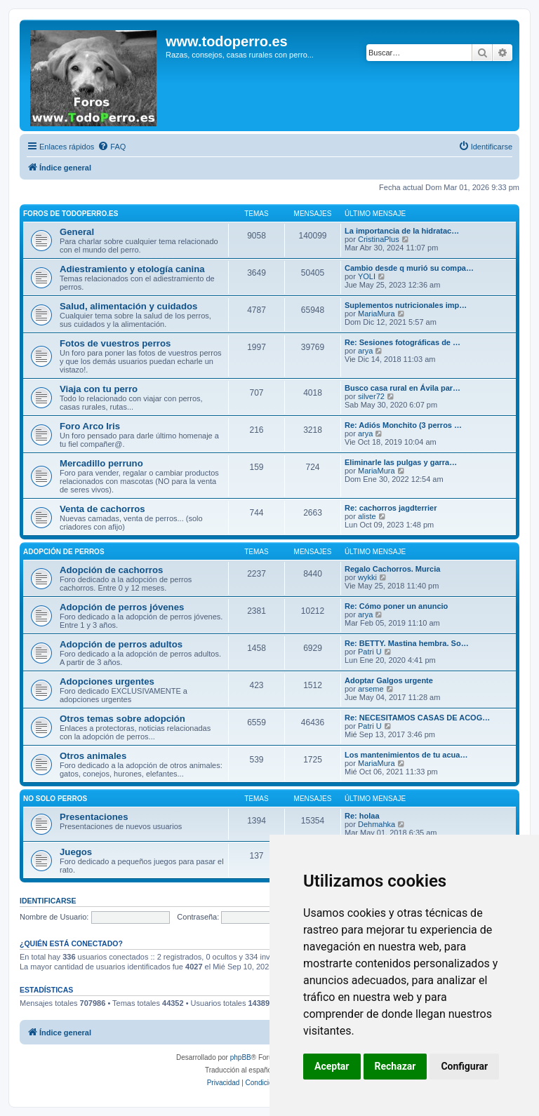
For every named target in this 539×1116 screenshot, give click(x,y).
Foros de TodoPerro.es (70, 213)
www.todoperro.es (227, 41)
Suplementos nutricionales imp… (406, 305)
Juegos (76, 852)
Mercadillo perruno (101, 463)
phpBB (240, 1057)
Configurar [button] (464, 1066)
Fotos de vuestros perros (115, 343)
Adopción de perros (64, 552)
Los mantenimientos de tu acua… (406, 755)
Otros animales (93, 756)
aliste (367, 516)
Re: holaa (362, 816)
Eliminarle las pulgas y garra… (401, 462)
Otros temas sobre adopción (122, 718)
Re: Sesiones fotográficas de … (402, 342)
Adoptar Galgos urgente (389, 680)
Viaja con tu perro (99, 389)
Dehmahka (376, 824)
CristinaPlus (378, 239)
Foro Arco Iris (90, 426)
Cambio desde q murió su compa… (409, 268)
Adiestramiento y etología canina (132, 269)
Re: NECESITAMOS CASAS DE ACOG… (417, 717)
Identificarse (48, 900)
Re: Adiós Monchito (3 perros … (403, 425)
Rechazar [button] (395, 1066)
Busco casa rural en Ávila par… (402, 388)
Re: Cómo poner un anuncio (396, 606)
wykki (367, 577)
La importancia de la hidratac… (402, 231)
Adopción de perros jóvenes (122, 607)
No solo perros (55, 798)
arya (365, 351)
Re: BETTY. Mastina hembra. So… (407, 643)
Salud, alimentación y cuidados (128, 306)
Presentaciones (94, 817)
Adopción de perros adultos (121, 644)
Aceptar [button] (332, 1066)
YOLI (366, 276)
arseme (371, 689)
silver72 (371, 396)
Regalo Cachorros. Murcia (392, 569)
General (77, 232)
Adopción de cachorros (111, 570)
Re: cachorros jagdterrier (391, 508)
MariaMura (376, 313)
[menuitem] (112, 146)
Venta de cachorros (102, 509)
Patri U (370, 651)
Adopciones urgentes (107, 681)
